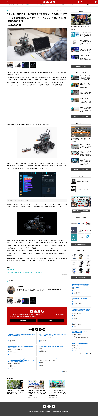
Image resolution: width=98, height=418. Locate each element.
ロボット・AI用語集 (18, 5)
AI (60, 5)
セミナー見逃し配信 (40, 5)
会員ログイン (76, 210)
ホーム (3, 5)
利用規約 (48, 413)
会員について (49, 5)
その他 (94, 5)
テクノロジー (66, 5)
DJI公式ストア (10, 270)
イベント (80, 5)
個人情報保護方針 (55, 413)
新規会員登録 (23, 321)
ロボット (56, 5)
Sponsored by (82, 352)
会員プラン (86, 210)
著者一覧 (31, 413)
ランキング (9, 5)
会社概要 (36, 413)
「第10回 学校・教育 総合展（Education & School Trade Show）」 (26, 272)
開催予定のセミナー (29, 5)
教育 (90, 5)
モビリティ (73, 5)
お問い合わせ (42, 413)
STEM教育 (11, 280)
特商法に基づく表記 (64, 413)
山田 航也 (21, 287)
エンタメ (86, 5)
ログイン (51, 321)
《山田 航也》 (63, 274)
